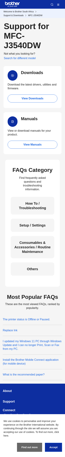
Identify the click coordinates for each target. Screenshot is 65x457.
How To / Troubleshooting (32, 206)
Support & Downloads (13, 15)
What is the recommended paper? (24, 374)
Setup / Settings (32, 225)
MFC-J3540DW (35, 15)
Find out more (29, 447)
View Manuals (32, 144)
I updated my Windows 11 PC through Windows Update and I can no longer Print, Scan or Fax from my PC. (32, 345)
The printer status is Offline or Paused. (26, 319)
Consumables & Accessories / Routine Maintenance (32, 247)
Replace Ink (10, 330)
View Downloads (33, 98)
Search (52, 4)
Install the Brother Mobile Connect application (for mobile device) (31, 361)
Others (32, 269)
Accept (53, 447)
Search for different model (20, 58)
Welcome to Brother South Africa (18, 11)
